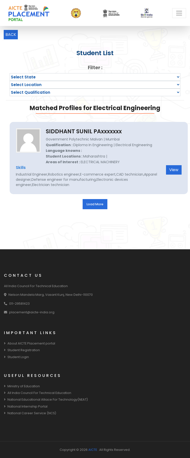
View (173, 170)
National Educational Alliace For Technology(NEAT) (46, 399)
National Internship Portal (26, 406)
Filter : (95, 67)
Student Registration (22, 350)
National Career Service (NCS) (30, 413)
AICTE (93, 450)
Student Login (16, 357)
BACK (10, 34)
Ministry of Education (22, 386)
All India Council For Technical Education (37, 393)
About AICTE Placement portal (29, 343)
